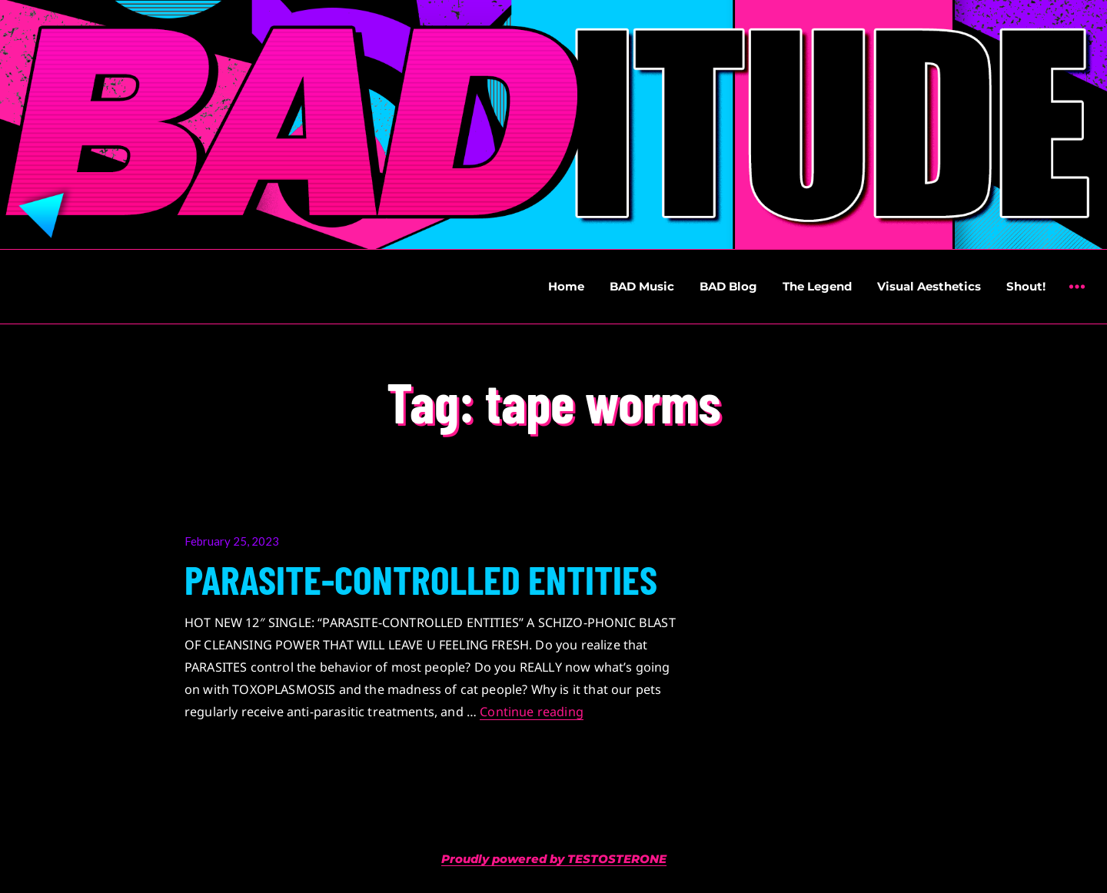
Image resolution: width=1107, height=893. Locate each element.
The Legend (817, 286)
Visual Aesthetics (929, 286)
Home (566, 286)
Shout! (1026, 286)
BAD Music (642, 286)
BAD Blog (728, 286)
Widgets (1077, 298)
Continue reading (531, 711)
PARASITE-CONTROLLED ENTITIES (420, 579)
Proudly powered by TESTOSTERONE (554, 859)
